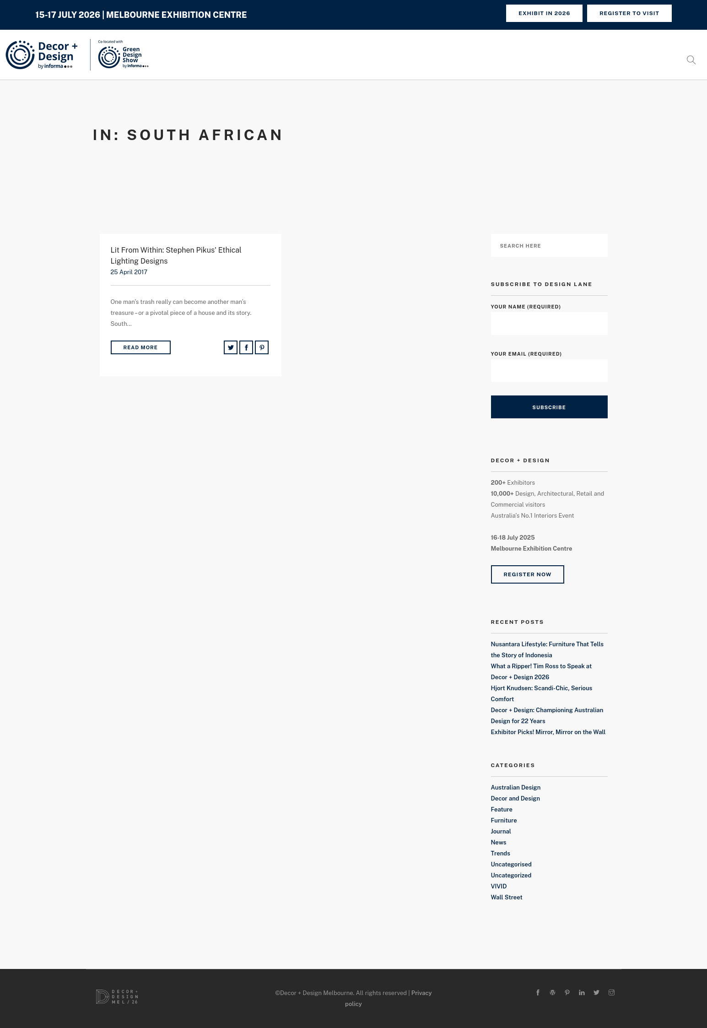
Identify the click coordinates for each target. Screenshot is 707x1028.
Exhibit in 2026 (544, 13)
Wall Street (507, 897)
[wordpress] (553, 993)
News (499, 842)
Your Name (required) (549, 315)
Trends (500, 853)
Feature (502, 809)
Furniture (504, 820)
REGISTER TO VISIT (629, 13)
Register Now (528, 574)
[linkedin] (582, 993)
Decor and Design (515, 798)
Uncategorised (511, 864)
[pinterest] (567, 993)
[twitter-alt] (596, 993)
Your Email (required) (549, 362)
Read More (141, 347)
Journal (501, 831)
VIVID (499, 886)
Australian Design (516, 787)
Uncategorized (511, 875)
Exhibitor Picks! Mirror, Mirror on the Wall (548, 732)
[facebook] (538, 993)
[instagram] (612, 993)
